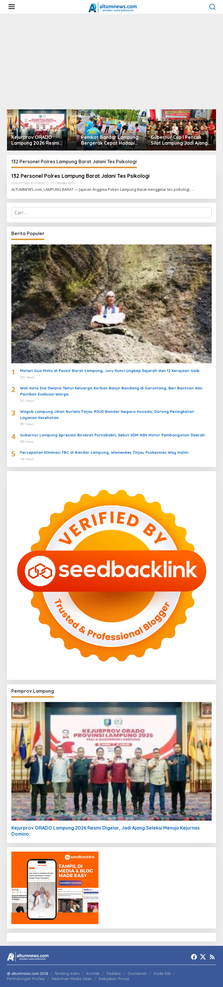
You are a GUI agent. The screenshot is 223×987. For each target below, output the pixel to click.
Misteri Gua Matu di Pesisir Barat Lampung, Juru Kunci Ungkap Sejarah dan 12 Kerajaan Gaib (109, 370)
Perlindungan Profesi (26, 978)
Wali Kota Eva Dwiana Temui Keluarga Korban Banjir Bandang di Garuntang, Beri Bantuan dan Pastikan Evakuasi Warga (111, 391)
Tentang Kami (67, 973)
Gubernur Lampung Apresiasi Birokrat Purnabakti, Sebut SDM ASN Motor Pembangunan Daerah (112, 435)
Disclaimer (137, 973)
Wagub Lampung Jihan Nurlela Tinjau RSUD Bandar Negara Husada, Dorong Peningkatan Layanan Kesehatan (107, 414)
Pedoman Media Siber (72, 978)
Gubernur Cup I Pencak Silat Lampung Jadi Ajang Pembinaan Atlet (179, 140)
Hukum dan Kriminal (27, 183)
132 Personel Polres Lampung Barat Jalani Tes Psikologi (81, 176)
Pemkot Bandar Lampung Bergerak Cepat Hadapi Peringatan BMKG (110, 140)
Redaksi (114, 973)
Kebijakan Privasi (114, 978)
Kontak (93, 973)
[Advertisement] (111, 61)
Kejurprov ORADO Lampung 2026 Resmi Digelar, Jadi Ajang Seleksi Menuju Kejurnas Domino (41, 140)
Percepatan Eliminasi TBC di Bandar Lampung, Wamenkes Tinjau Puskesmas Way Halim (104, 452)
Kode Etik (162, 973)
